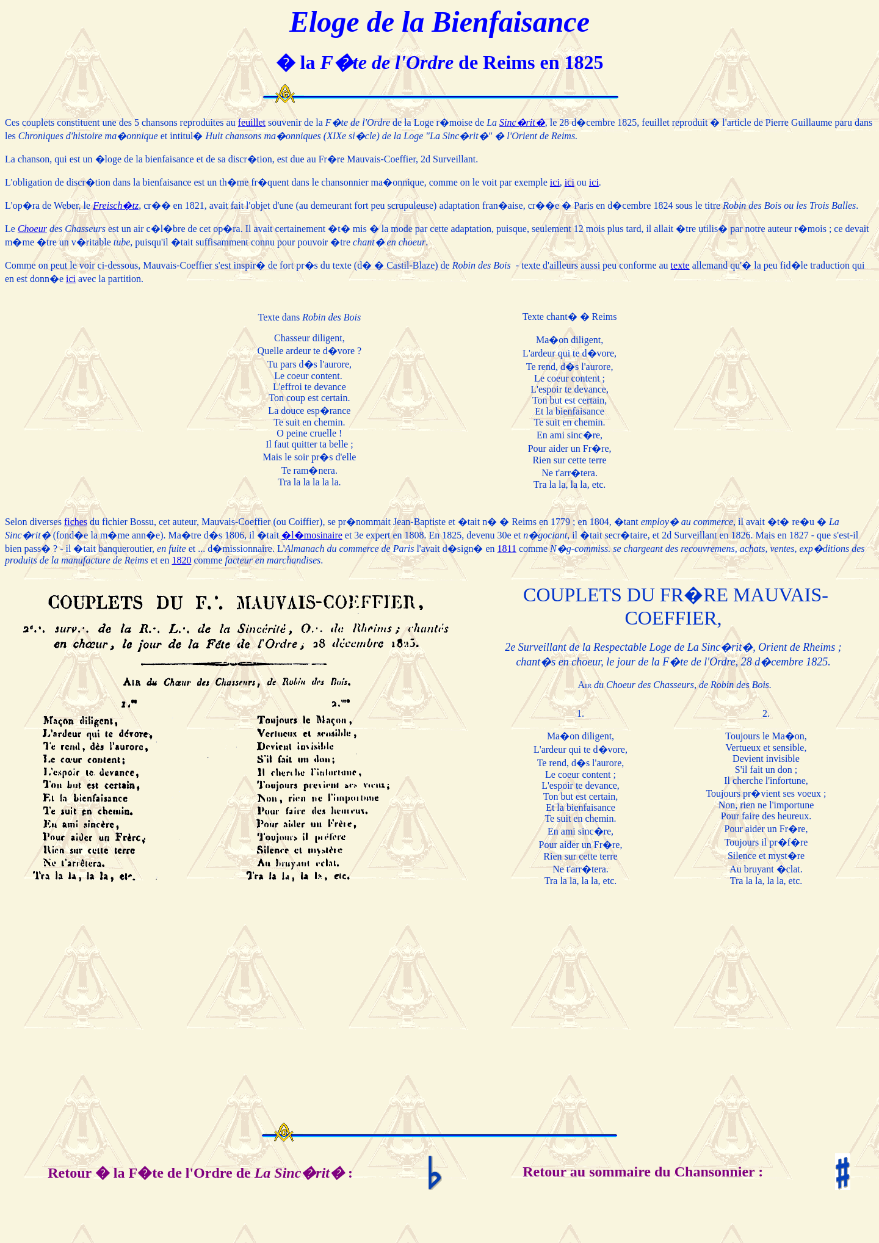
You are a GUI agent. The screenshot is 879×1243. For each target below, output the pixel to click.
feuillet (252, 122)
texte (680, 265)
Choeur (32, 228)
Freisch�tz (116, 205)
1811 (506, 548)
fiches (75, 521)
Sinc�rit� (522, 122)
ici (555, 182)
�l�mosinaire (311, 535)
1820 (181, 560)
